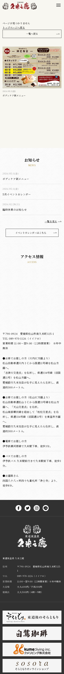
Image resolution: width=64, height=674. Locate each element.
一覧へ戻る (32, 33)
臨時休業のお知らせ (15, 209)
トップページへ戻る (14, 27)
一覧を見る (51, 221)
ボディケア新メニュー (16, 179)
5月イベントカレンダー (17, 194)
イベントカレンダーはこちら (30, 232)
